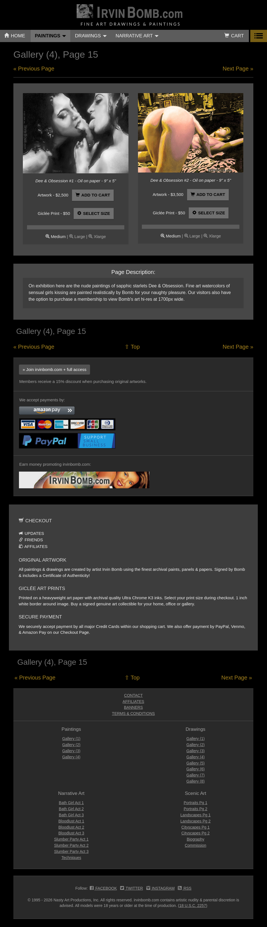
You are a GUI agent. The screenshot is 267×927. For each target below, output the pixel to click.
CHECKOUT (35, 520)
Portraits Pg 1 (195, 802)
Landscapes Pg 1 (195, 815)
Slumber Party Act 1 (71, 839)
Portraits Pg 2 (195, 809)
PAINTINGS (50, 35)
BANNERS (133, 707)
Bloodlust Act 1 (71, 821)
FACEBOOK (103, 889)
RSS (184, 889)
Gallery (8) (195, 781)
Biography (195, 839)
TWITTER (131, 889)
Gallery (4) (71, 757)
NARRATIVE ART (137, 35)
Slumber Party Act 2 (71, 845)
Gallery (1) (71, 738)
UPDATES (31, 533)
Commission (195, 845)
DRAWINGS (91, 35)
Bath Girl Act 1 (71, 802)
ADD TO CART (93, 195)
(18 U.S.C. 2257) (192, 905)
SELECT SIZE (93, 213)
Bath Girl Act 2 (71, 809)
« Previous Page (33, 68)
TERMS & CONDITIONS (133, 713)
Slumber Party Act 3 (71, 851)
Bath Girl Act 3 (71, 815)
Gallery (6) (195, 769)
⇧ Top (132, 347)
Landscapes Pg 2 (195, 821)
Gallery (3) (71, 751)
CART (234, 35)
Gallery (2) (71, 744)
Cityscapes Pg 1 (195, 827)
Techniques (71, 857)
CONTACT (133, 695)
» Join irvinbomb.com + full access (54, 369)
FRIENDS (31, 539)
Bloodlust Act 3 (71, 833)
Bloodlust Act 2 (71, 827)
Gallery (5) (195, 763)
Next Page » (238, 68)
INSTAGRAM (160, 889)
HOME (14, 35)
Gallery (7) (195, 775)
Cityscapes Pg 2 (195, 833)
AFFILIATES (33, 546)
